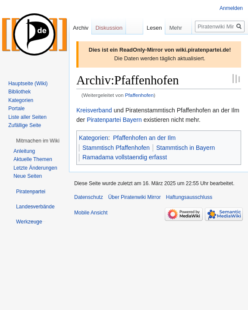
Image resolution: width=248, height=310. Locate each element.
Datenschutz (88, 197)
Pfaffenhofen (139, 95)
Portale (16, 108)
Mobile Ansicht (90, 213)
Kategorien (93, 137)
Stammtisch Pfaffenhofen (116, 147)
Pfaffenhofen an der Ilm (144, 137)
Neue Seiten (27, 176)
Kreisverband (94, 110)
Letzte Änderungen (35, 168)
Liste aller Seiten (27, 117)
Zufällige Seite (24, 125)
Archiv (80, 28)
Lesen (146, 28)
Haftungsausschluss (189, 197)
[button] (38, 141)
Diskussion (108, 28)
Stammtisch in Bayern (185, 147)
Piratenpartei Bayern (114, 119)
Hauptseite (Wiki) (27, 84)
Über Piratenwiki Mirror (134, 197)
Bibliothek (19, 92)
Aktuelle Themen (32, 159)
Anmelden (231, 8)
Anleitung (24, 151)
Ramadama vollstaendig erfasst (124, 157)
